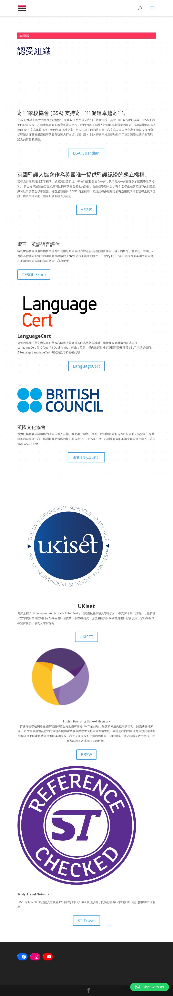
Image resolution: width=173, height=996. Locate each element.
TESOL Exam (34, 274)
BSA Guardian (86, 153)
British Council (86, 457)
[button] (149, 987)
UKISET (86, 636)
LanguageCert (86, 366)
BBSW (86, 754)
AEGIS (86, 209)
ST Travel (86, 920)
